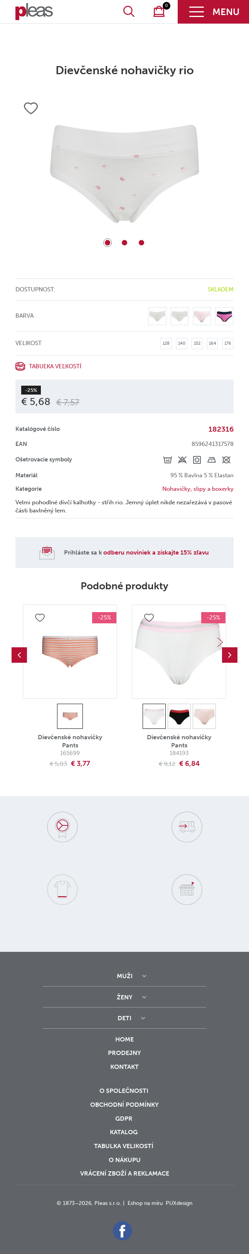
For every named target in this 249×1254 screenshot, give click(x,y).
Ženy (125, 997)
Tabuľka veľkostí (55, 366)
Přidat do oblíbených (39, 618)
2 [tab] (124, 242)
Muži (125, 976)
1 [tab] (107, 242)
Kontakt (124, 1072)
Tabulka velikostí (124, 1146)
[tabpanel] (124, 174)
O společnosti (124, 1090)
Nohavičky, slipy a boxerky (198, 488)
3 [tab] (141, 242)
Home (124, 1039)
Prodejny (124, 1053)
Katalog (124, 1132)
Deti (124, 1018)
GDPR (124, 1118)
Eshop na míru (145, 1203)
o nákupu (125, 1160)
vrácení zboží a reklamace (124, 1173)
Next (220, 642)
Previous (19, 655)
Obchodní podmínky (124, 1104)
